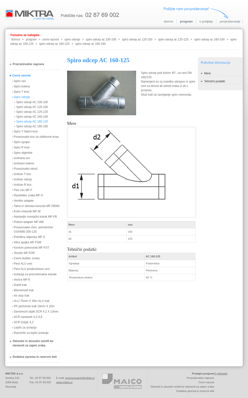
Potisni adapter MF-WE (29, 222)
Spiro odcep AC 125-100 (32, 107)
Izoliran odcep (23, 179)
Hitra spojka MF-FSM (27, 242)
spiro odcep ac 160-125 (54, 44)
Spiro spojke (22, 142)
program (186, 21)
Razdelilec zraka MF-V (28, 195)
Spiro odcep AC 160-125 (32, 121)
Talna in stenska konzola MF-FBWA (37, 206)
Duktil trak (20, 285)
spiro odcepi (72, 39)
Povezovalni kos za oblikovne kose (36, 136)
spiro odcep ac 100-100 (101, 39)
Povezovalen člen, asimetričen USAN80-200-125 (33, 229)
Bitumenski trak (24, 290)
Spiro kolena (22, 86)
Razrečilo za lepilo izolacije (31, 333)
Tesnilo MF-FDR (24, 253)
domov (168, 21)
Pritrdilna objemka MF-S (29, 237)
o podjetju (206, 21)
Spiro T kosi (21, 91)
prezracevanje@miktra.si (79, 377)
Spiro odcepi (22, 97)
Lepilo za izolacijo (25, 327)
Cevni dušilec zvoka (26, 258)
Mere (207, 73)
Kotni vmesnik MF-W (27, 211)
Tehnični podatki (214, 81)
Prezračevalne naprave (28, 64)
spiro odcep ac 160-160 (90, 44)
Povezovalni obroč (26, 168)
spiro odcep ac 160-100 (209, 39)
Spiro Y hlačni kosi (26, 131)
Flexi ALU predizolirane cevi (32, 269)
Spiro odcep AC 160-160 (32, 126)
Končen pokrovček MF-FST (31, 247)
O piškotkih (220, 373)
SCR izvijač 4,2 (23, 322)
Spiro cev (20, 81)
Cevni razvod (21, 75)
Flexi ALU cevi (23, 263)
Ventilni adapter (24, 200)
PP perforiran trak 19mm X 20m (34, 306)
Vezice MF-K (22, 279)
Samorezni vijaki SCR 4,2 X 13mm (36, 311)
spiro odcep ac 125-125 (173, 39)
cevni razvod (50, 39)
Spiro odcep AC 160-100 (32, 116)
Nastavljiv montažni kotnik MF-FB (35, 216)
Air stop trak (21, 295)
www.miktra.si (64, 382)
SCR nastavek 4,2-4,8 (28, 317)
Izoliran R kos (22, 184)
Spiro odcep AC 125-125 (32, 112)
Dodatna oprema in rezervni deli (35, 357)
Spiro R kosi (22, 147)
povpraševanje (230, 21)
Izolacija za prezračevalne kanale (35, 274)
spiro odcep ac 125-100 (137, 39)
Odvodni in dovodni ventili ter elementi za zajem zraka (33, 343)
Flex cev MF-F (23, 190)
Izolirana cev (22, 158)
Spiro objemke (23, 152)
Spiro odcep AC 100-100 (32, 102)
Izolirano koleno (24, 163)
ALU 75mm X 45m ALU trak (31, 301)
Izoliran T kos (22, 174)
